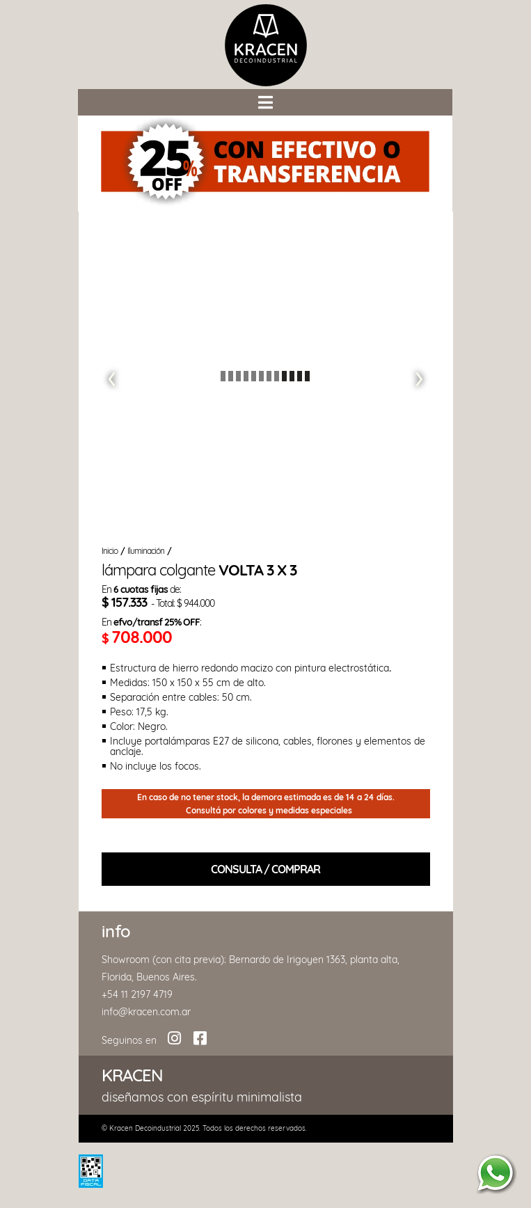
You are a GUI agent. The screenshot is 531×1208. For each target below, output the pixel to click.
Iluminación (145, 551)
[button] (265, 101)
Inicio (110, 551)
